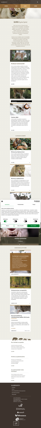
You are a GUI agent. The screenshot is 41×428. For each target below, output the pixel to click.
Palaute (13, 389)
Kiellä (7, 225)
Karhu (6, 6)
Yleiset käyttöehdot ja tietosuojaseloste (18, 390)
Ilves (25, 6)
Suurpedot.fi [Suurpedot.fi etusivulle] (4, 2)
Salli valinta (20, 225)
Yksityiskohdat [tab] (20, 204)
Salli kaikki (33, 225)
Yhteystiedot (14, 394)
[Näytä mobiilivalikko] (39, 2)
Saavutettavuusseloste (15, 392)
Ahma (35, 6)
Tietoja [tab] (34, 204)
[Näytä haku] (37, 2)
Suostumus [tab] (7, 204)
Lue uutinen (13, 328)
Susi (16, 6)
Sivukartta (13, 387)
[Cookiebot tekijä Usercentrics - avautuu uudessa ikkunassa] (35, 201)
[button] (19, 244)
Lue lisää (20, 84)
